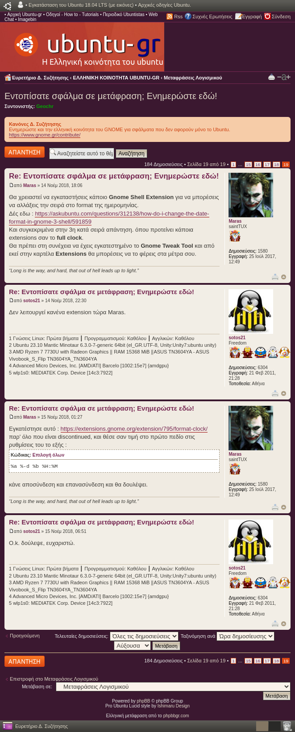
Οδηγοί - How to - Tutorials (72, 14)
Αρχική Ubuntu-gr (24, 14)
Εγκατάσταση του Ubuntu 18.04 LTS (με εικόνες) (81, 5)
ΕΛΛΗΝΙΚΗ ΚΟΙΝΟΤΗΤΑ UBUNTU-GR (116, 77)
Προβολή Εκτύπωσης (271, 76)
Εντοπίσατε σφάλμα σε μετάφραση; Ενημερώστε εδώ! (110, 96)
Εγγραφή (252, 16)
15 (248, 164)
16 (257, 164)
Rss (178, 16)
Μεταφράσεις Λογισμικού (193, 77)
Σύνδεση (281, 16)
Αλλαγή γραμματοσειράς (284, 77)
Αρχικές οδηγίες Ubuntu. (164, 5)
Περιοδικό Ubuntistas (123, 14)
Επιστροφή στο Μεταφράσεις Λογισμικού (54, 679)
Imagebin (27, 19)
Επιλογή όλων (48, 455)
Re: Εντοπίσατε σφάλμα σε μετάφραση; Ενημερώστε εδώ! (114, 176)
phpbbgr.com (176, 715)
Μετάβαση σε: (37, 686)
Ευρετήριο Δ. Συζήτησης (40, 77)
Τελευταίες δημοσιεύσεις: (117, 636)
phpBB (143, 701)
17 (267, 164)
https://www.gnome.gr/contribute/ (44, 134)
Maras (29, 185)
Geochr (45, 106)
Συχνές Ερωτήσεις (212, 16)
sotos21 (31, 300)
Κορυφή (283, 276)
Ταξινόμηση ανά (228, 636)
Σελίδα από (206, 164)
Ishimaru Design (174, 705)
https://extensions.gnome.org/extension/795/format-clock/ (134, 428)
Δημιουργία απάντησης (24, 152)
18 (276, 164)
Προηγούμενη (25, 635)
